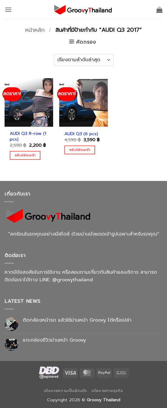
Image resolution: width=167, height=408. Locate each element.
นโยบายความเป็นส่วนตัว (65, 390)
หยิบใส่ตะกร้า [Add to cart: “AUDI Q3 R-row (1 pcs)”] (25, 155)
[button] (8, 9)
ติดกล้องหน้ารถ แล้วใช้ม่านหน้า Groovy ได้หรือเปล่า (77, 320)
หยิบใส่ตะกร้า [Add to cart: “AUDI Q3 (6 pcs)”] (79, 149)
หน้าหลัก (35, 30)
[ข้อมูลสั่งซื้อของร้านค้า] (83, 60)
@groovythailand (72, 279)
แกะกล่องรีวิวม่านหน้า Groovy (54, 340)
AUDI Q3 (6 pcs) (81, 134)
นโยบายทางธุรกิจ (107, 390)
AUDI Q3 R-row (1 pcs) (28, 136)
